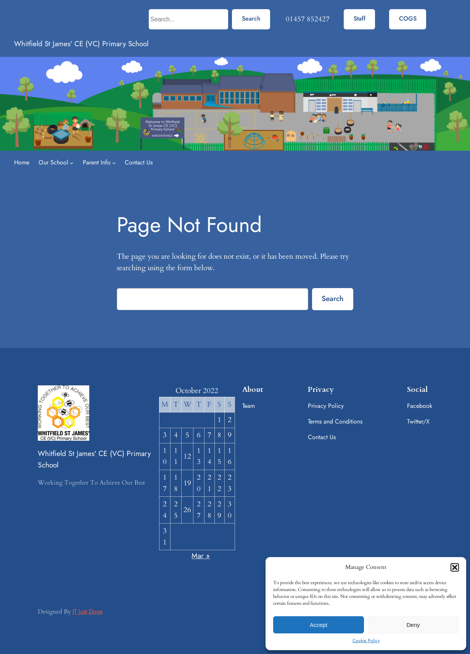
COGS (408, 18)
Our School (53, 162)
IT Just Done (87, 611)
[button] (455, 567)
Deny (413, 625)
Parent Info (97, 162)
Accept (318, 625)
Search (251, 18)
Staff (359, 18)
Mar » (201, 555)
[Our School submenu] (72, 163)
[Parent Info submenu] (114, 163)
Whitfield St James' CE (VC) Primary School (81, 44)
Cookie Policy (366, 640)
